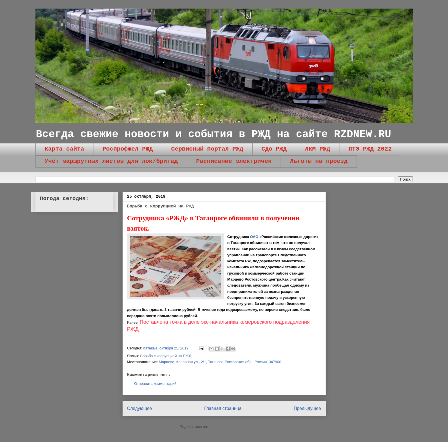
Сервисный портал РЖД (207, 149)
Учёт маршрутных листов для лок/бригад (111, 161)
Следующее (139, 408)
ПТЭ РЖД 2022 (370, 149)
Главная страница (222, 408)
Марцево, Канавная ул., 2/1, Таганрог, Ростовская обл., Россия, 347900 (220, 362)
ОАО (254, 237)
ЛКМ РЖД (317, 149)
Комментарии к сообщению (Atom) (239, 427)
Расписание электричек (234, 161)
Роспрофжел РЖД (128, 149)
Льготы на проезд (319, 161)
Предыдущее (307, 408)
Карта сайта (64, 149)
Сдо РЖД (274, 149)
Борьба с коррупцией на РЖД (165, 356)
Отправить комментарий (155, 383)
